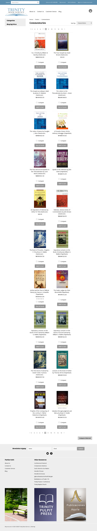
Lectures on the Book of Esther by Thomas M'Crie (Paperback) (62, 368)
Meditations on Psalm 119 (42, 475)
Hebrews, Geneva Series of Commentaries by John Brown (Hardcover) (62, 210)
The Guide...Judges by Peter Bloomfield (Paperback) (62, 289)
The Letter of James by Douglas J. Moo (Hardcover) (39, 131)
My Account (63, 2)
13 (62, 29)
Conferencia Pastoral (40, 458)
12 (58, 29)
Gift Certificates (72, 2)
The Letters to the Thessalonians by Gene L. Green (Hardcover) (62, 93)
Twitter (47, 448)
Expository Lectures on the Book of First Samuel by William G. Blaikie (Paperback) (39, 329)
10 (51, 29)
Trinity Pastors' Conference (42, 478)
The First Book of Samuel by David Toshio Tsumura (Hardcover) (39, 369)
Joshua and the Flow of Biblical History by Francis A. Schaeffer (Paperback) (39, 290)
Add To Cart (40, 107)
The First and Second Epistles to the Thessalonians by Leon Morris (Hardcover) (39, 170)
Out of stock (40, 67)
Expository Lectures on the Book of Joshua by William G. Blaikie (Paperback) (62, 250)
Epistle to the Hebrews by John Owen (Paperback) (61, 169)
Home (31, 19)
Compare (41, 62)
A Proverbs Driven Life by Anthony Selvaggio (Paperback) (61, 131)
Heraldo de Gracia (39, 469)
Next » (64, 29)
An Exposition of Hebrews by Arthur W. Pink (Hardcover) (39, 209)
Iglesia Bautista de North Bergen (44, 472)
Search (8, 2)
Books (37, 19)
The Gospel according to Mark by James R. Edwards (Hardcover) (39, 93)
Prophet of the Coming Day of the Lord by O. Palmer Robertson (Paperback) (39, 409)
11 (55, 29)
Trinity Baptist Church (40, 480)
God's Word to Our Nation (42, 464)
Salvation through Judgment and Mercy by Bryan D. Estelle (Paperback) (62, 409)
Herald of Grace (39, 467)
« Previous (30, 29)
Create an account (87, 2)
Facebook (51, 448)
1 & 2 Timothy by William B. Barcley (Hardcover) (39, 54)
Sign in (79, 2)
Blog (59, 11)
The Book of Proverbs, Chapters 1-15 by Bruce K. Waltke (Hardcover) (39, 250)
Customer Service (51, 11)
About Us (32, 11)
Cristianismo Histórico (41, 461)
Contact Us (40, 11)
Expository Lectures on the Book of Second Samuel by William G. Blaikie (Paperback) (62, 329)
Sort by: (73, 23)
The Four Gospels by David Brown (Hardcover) (62, 54)
